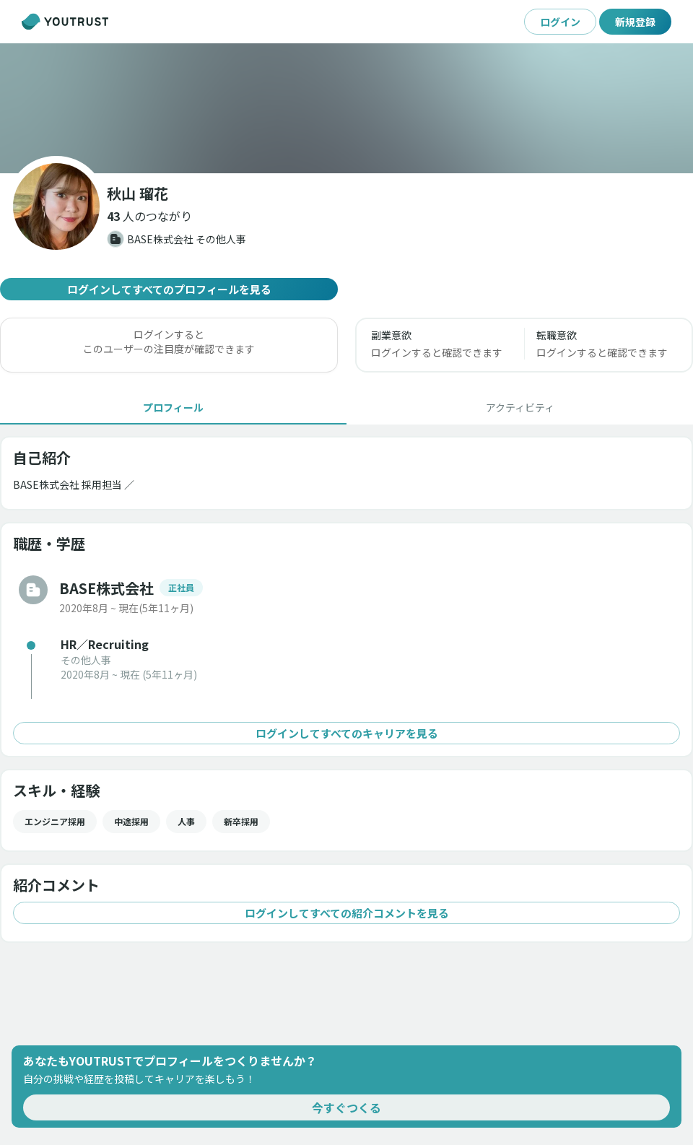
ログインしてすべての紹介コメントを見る (346, 912)
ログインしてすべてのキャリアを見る (346, 733)
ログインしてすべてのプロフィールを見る (169, 289)
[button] (149, 216)
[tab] (173, 407)
